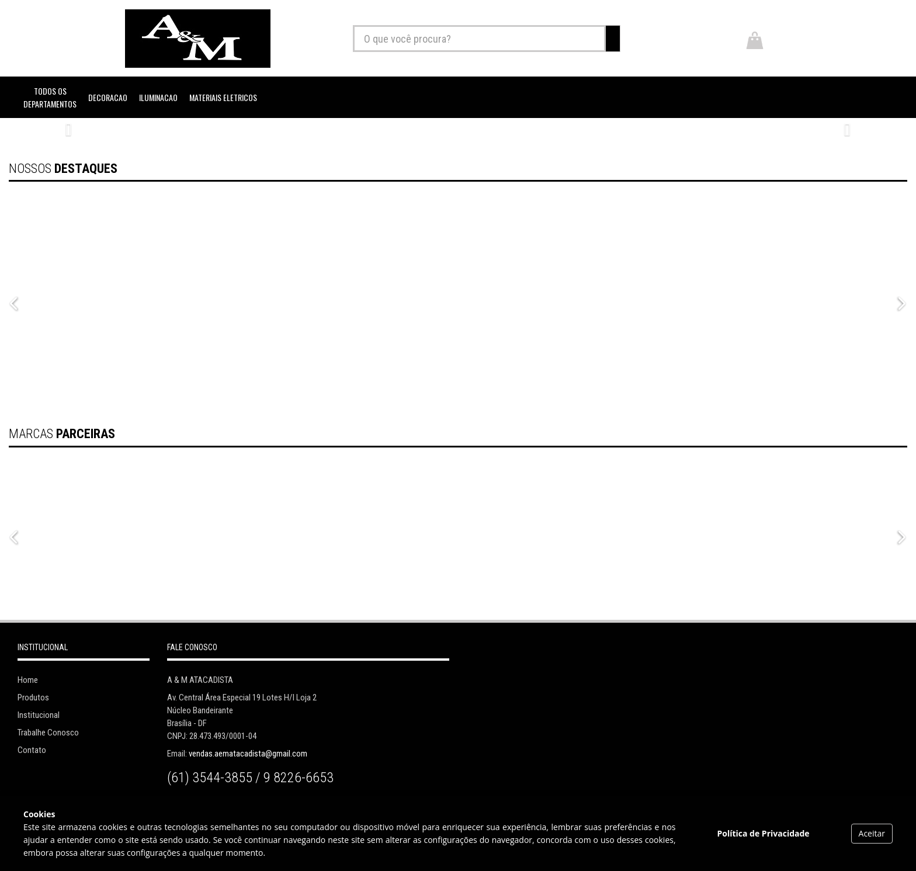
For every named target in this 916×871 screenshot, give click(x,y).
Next (899, 301)
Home (28, 680)
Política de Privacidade (763, 833)
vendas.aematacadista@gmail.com (248, 753)
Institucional (39, 715)
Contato (32, 750)
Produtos (33, 697)
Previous (12, 301)
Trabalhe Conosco (48, 732)
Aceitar (872, 833)
